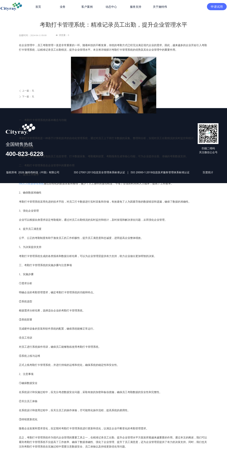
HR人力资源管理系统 (31, 183)
